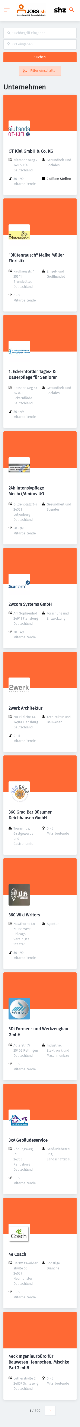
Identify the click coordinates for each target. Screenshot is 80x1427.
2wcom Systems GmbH (30, 604)
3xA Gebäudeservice (28, 1140)
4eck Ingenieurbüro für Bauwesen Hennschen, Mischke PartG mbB (39, 1362)
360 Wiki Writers (24, 914)
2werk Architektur (25, 708)
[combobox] (40, 33)
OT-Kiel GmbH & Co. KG (31, 151)
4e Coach (17, 1254)
